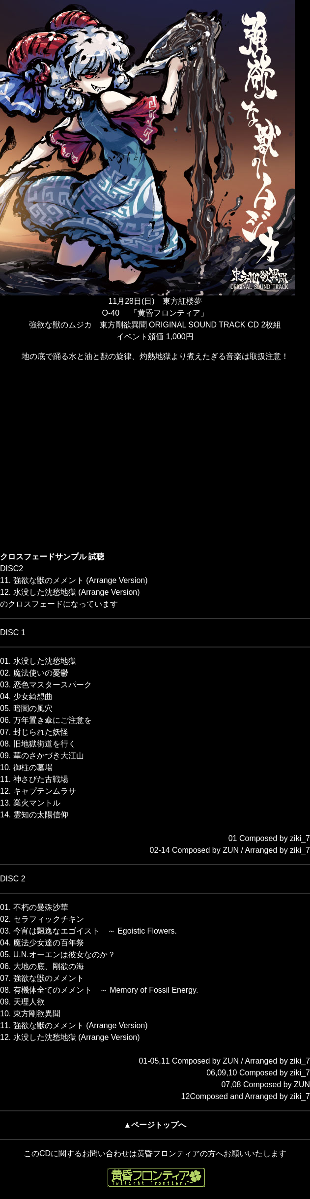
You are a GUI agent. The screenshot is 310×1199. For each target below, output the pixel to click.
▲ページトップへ (155, 1125)
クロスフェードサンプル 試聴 (52, 556)
